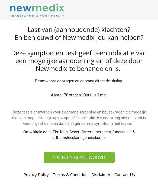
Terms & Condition (70, 174)
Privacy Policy (36, 174)
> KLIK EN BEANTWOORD (79, 157)
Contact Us (124, 174)
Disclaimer (101, 174)
